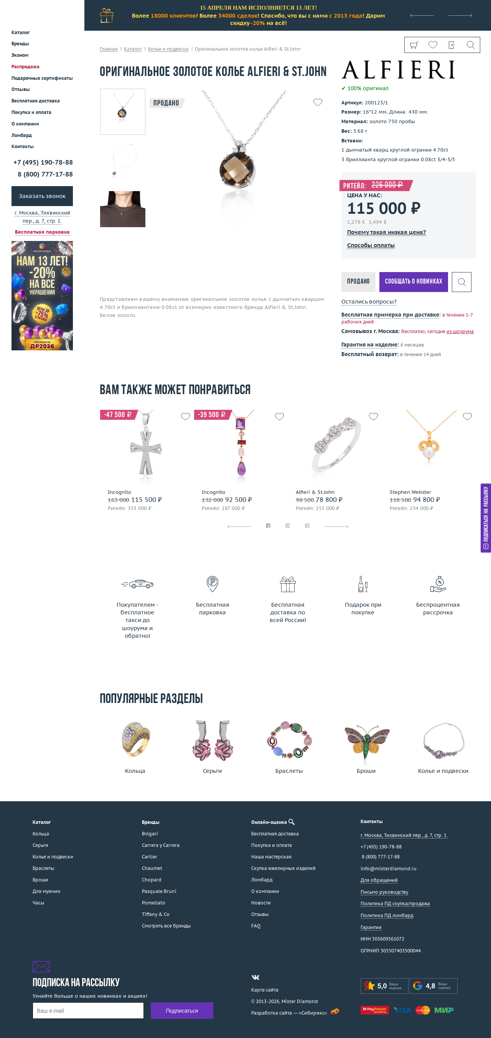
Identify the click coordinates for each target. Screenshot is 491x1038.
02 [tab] (287, 526)
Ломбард (22, 135)
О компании (25, 124)
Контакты (23, 146)
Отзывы (21, 89)
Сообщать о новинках (413, 281)
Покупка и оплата (31, 112)
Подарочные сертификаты (42, 78)
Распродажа (26, 66)
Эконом (20, 55)
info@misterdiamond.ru (389, 868)
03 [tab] (307, 526)
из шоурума (460, 331)
